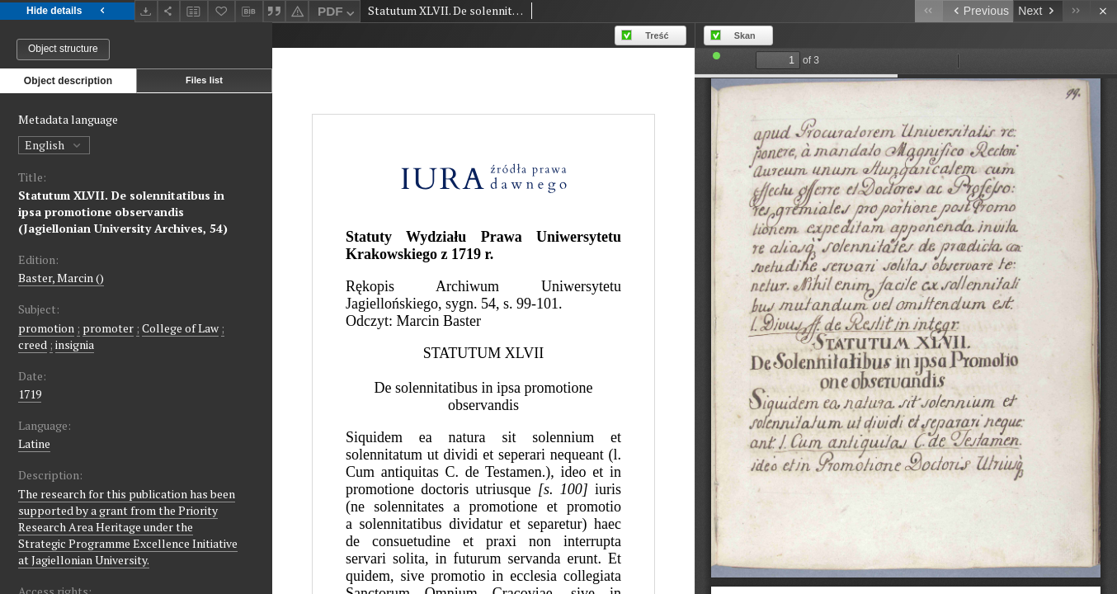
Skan (745, 35)
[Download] (146, 11)
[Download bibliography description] (249, 11)
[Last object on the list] (1076, 11)
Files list (204, 80)
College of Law (180, 328)
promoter (108, 328)
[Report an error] (297, 11)
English (54, 145)
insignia (74, 344)
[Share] (169, 11)
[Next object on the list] (1038, 11)
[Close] (1103, 11)
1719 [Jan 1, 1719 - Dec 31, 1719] (29, 394)
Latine (34, 443)
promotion (46, 328)
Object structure (63, 48)
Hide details (67, 11)
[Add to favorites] (222, 11)
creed (32, 344)
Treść (656, 35)
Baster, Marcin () (61, 277)
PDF (338, 13)
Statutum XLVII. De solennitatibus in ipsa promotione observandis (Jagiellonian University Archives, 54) (123, 211)
